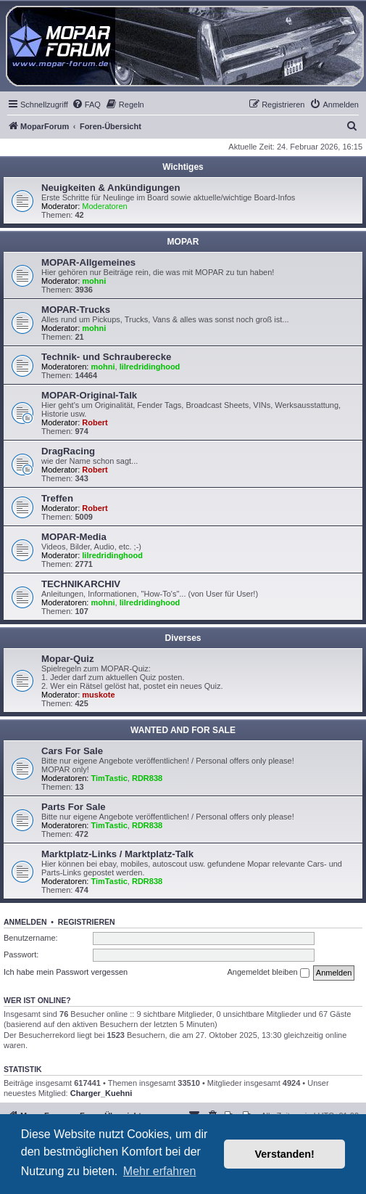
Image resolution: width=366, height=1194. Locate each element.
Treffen (57, 498)
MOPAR (183, 242)
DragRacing (68, 451)
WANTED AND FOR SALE (183, 730)
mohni (94, 281)
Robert (94, 422)
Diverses (183, 638)
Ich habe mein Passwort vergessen (66, 972)
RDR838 (147, 778)
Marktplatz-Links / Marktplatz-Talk (117, 854)
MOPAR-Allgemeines (88, 262)
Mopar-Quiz (67, 658)
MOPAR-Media (74, 536)
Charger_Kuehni (101, 1093)
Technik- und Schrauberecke (106, 356)
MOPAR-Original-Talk (89, 395)
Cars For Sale (72, 750)
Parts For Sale (73, 806)
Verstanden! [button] (285, 1154)
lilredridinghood (150, 366)
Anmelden (25, 921)
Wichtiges (183, 167)
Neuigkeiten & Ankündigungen (110, 187)
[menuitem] (86, 104)
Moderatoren (104, 206)
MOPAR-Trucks (75, 309)
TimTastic (109, 778)
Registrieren (86, 921)
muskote (98, 694)
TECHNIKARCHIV (80, 583)
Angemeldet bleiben (268, 973)
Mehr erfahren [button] (159, 1171)
